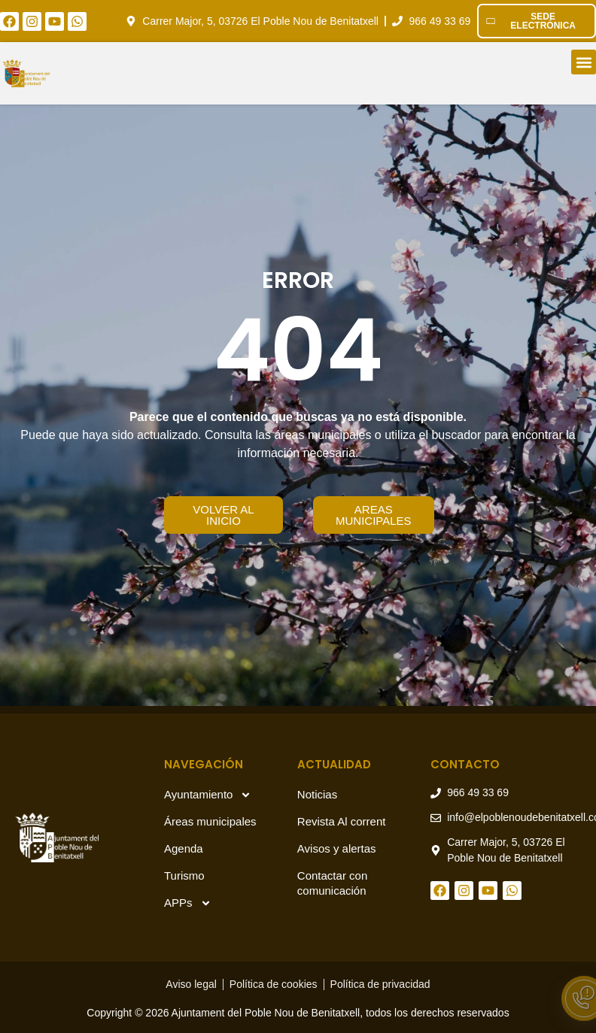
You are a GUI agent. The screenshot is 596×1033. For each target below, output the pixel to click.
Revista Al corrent (341, 821)
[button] (583, 62)
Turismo (184, 875)
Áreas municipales (210, 821)
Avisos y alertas (336, 848)
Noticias (317, 794)
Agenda (183, 848)
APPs (187, 903)
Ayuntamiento (207, 795)
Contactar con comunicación (332, 883)
